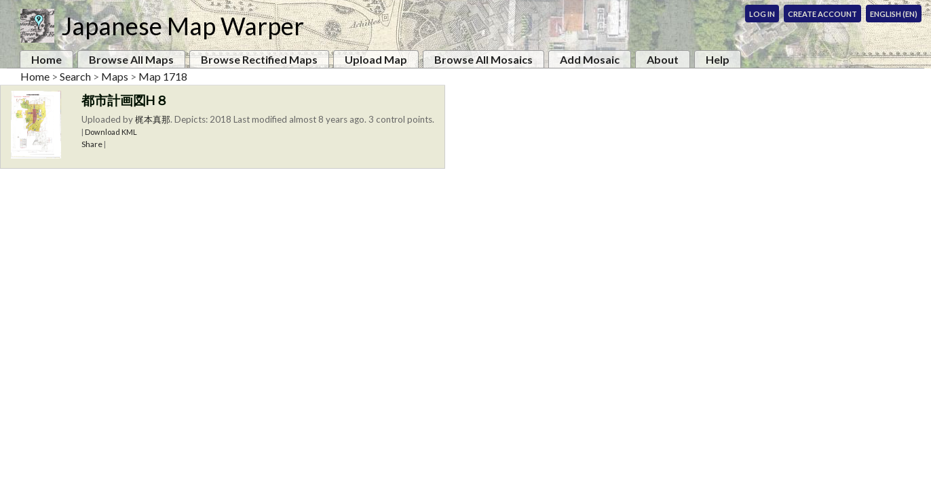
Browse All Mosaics (483, 59)
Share (91, 144)
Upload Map (376, 59)
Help (717, 59)
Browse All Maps (131, 59)
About (663, 59)
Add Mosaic (590, 59)
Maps (114, 76)
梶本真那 (152, 119)
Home (46, 59)
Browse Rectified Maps (259, 59)
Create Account (822, 13)
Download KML (111, 131)
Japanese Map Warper (182, 26)
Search (75, 76)
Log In (762, 13)
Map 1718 (162, 76)
